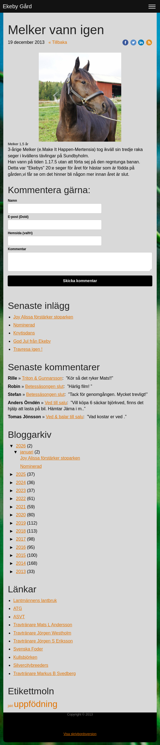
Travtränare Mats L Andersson (42, 624)
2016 (21, 547)
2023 (21, 490)
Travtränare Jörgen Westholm (42, 633)
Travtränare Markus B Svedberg (44, 673)
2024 (21, 482)
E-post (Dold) (18, 217)
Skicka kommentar (80, 281)
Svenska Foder (28, 649)
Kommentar (17, 249)
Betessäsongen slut (44, 386)
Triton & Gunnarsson (42, 378)
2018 (21, 531)
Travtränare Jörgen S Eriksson (43, 641)
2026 (21, 446)
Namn (12, 201)
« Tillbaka (57, 42)
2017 (21, 539)
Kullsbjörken (25, 657)
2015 (21, 555)
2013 (21, 571)
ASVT (19, 616)
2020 (21, 514)
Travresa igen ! (27, 349)
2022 (21, 498)
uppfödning (35, 704)
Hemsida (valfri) (20, 233)
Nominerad (24, 325)
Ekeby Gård (17, 6)
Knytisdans (24, 333)
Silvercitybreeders (30, 665)
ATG (17, 608)
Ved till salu (56, 402)
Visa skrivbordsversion (80, 734)
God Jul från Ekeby (32, 341)
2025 (21, 474)
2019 (21, 523)
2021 (21, 506)
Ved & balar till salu (64, 416)
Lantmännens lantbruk (35, 600)
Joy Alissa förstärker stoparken (43, 317)
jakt (11, 706)
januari (26, 452)
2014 (21, 563)
